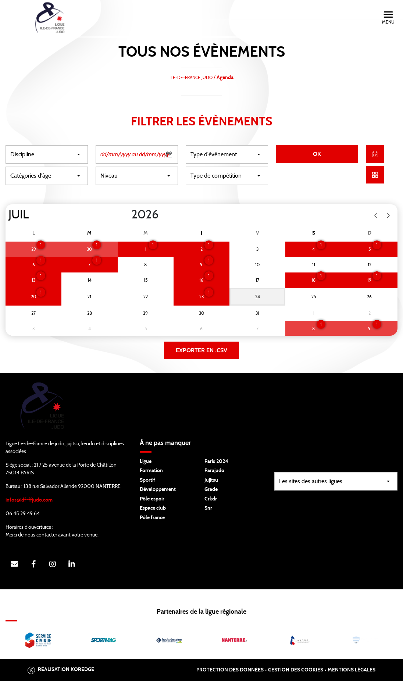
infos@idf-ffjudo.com (29, 500)
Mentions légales (351, 670)
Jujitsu (211, 480)
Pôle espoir (152, 499)
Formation (151, 470)
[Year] (125, 215)
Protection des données (230, 670)
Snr (208, 508)
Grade (211, 489)
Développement (158, 489)
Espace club (153, 508)
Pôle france (152, 517)
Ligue (145, 461)
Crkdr (210, 499)
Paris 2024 (216, 461)
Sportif (147, 480)
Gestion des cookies (295, 670)
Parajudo (214, 470)
